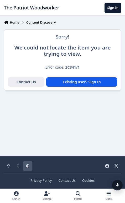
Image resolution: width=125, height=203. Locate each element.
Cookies (88, 180)
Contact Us (26, 81)
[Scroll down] (117, 185)
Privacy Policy (41, 180)
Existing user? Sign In (82, 81)
